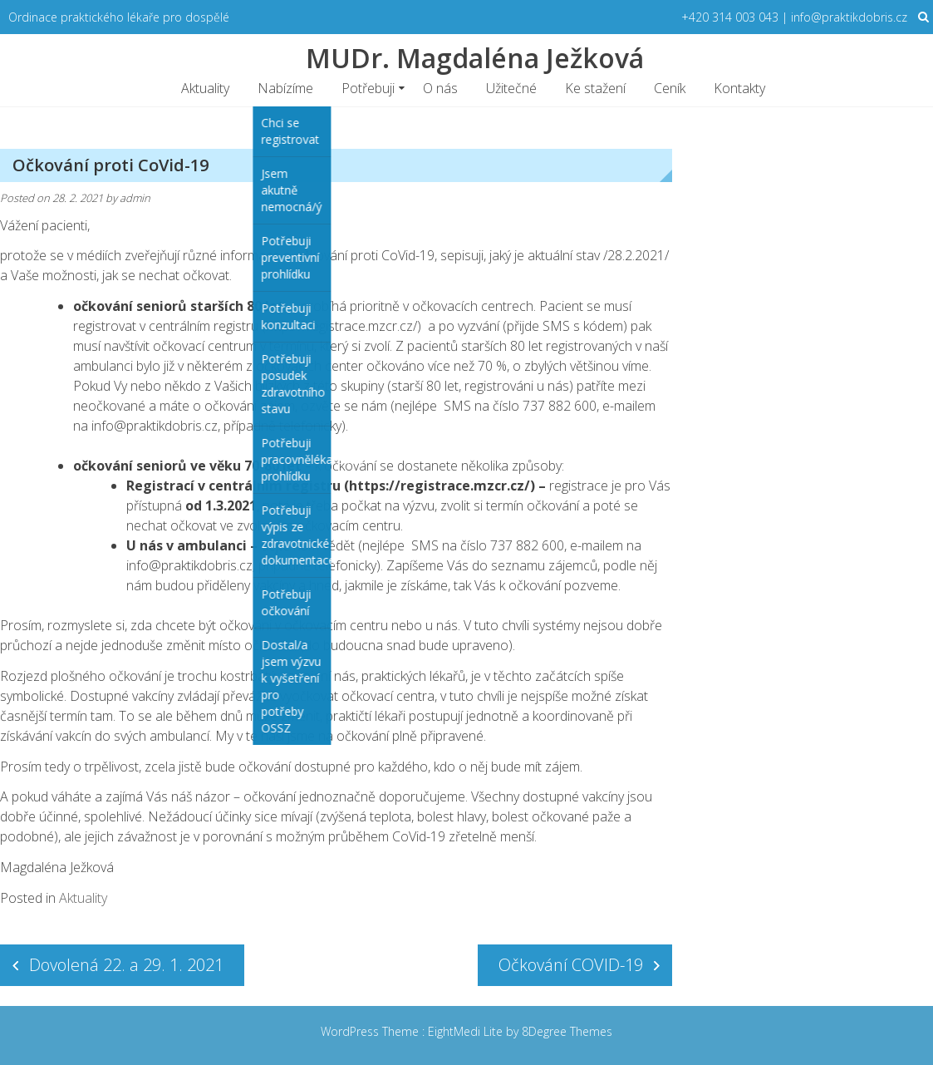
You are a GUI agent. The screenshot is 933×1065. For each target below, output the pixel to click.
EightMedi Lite (467, 1031)
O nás (440, 88)
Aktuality (205, 88)
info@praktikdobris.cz (154, 426)
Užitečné (511, 88)
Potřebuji (368, 88)
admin (135, 197)
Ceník (669, 88)
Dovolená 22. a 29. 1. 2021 (126, 965)
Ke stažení (595, 88)
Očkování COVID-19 (570, 965)
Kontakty (739, 88)
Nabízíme (285, 88)
